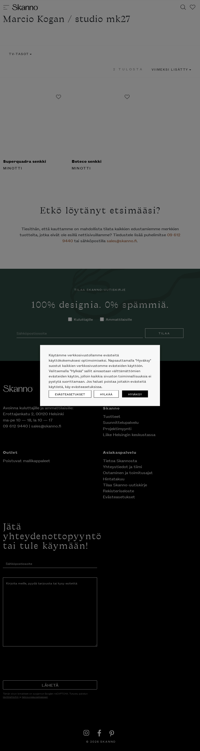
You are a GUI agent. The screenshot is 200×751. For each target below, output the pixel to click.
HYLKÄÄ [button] (106, 394)
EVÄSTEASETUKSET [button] (70, 394)
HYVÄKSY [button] (135, 394)
